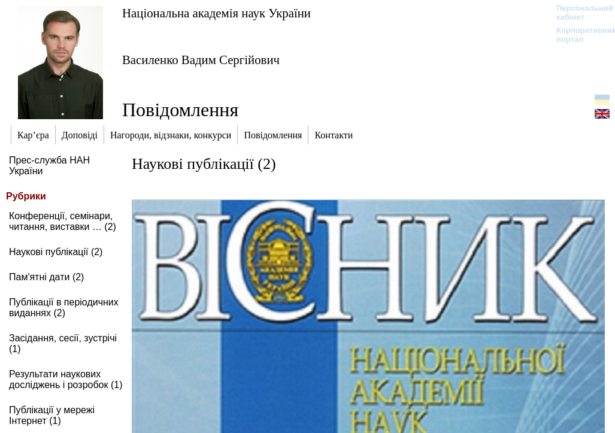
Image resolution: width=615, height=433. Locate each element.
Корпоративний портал (578, 35)
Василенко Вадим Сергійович (201, 59)
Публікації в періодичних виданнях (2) (64, 307)
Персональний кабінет (578, 13)
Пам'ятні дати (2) (46, 277)
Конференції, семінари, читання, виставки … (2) (62, 221)
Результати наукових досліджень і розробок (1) (66, 379)
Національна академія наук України (216, 13)
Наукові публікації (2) (55, 252)
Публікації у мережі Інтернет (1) (52, 415)
